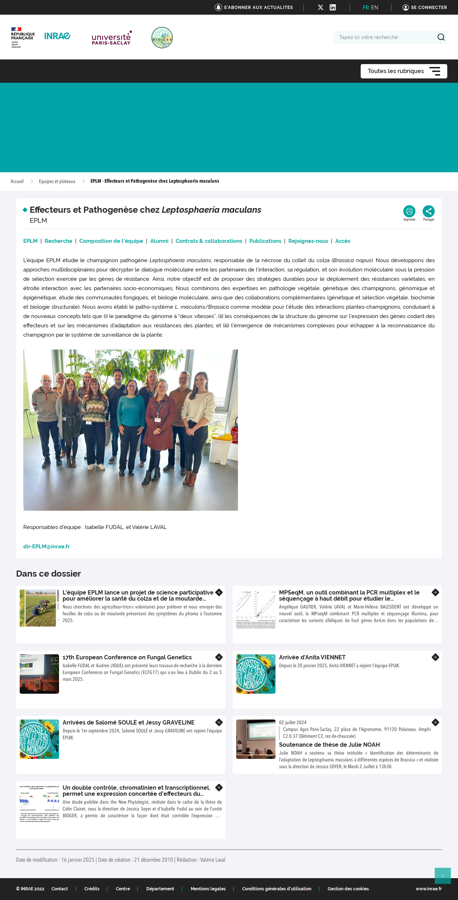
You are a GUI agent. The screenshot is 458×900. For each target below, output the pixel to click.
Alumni (160, 241)
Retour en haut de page (446, 879)
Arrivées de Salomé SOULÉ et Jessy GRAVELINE (129, 722)
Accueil (17, 181)
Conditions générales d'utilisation (276, 888)
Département (160, 888)
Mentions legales (208, 888)
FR (366, 7)
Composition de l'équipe (111, 241)
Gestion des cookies (348, 888)
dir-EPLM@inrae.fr (46, 546)
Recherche (58, 241)
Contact (60, 888)
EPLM (31, 241)
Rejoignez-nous (309, 241)
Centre (123, 888)
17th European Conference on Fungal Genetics (127, 657)
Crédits (91, 888)
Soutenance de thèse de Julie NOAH (329, 744)
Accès (342, 241)
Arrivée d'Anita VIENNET (312, 657)
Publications (265, 241)
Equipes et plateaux (57, 181)
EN (374, 7)
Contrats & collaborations (209, 241)
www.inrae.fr (429, 888)
